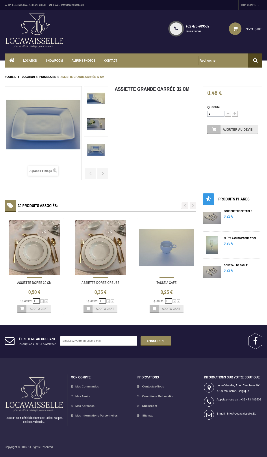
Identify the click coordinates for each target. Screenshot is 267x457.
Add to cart (39, 308)
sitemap (147, 415)
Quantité (213, 107)
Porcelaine (47, 77)
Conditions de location (157, 396)
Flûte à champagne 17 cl (240, 238)
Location (28, 77)
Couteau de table (236, 265)
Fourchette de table (238, 211)
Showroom (149, 405)
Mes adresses (85, 405)
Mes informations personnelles (96, 415)
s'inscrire (156, 340)
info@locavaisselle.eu (241, 413)
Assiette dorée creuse (100, 282)
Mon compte (81, 377)
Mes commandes (87, 386)
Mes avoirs (82, 396)
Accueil (10, 77)
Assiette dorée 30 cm (34, 282)
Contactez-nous (152, 386)
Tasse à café (166, 282)
